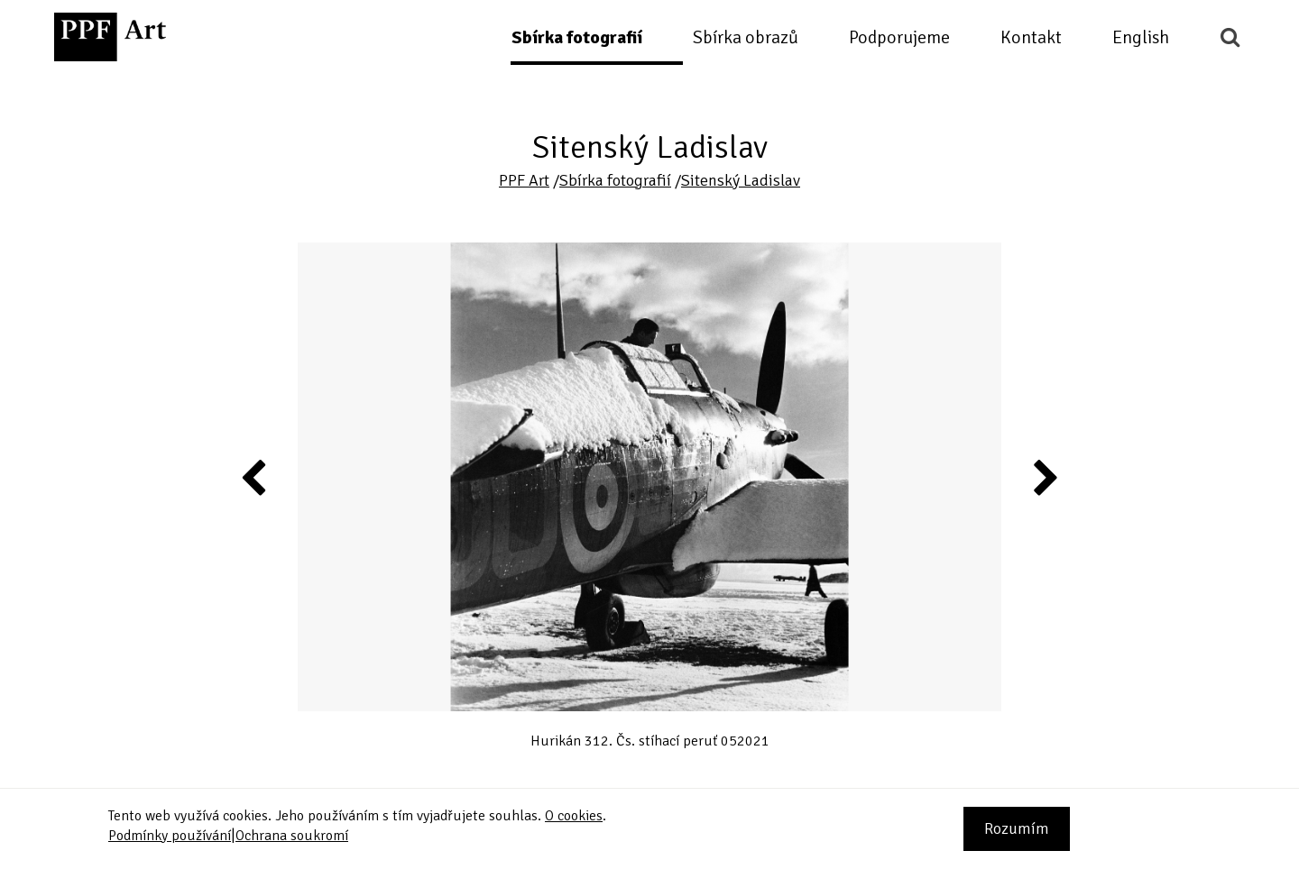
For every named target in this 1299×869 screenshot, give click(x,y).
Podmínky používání (169, 836)
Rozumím (1016, 828)
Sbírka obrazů (745, 37)
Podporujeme (899, 37)
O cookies (574, 816)
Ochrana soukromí (291, 836)
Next (1044, 477)
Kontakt (1031, 37)
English (1140, 37)
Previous (254, 477)
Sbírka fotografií (576, 37)
